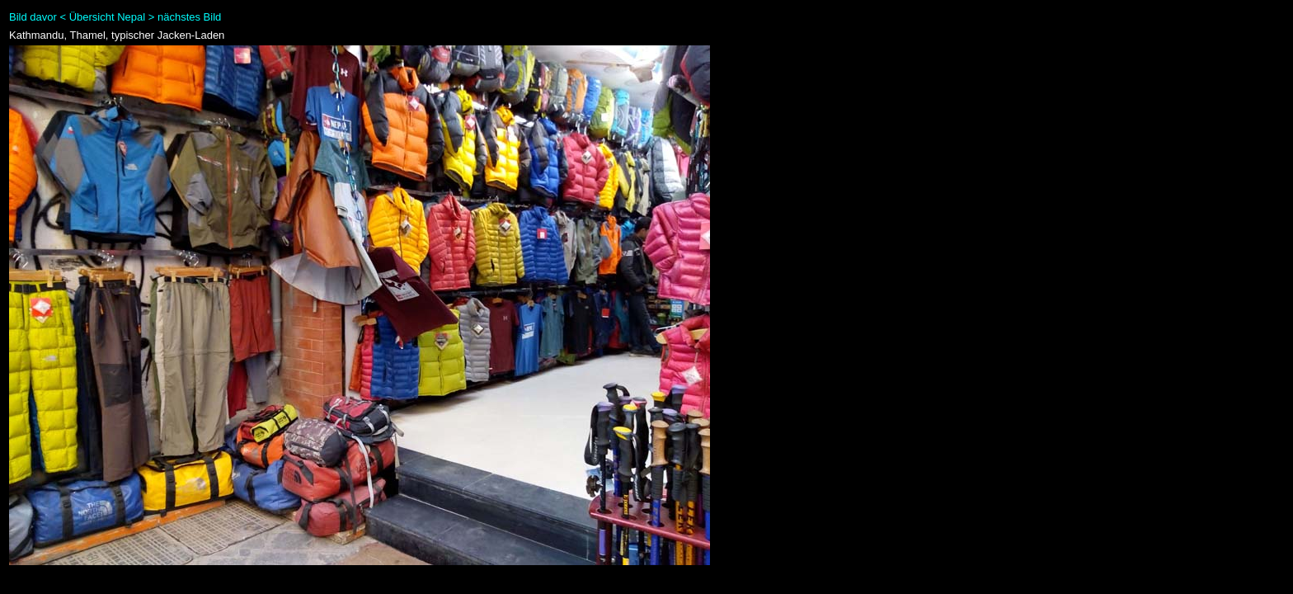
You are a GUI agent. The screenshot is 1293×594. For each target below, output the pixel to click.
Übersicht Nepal (107, 17)
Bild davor (33, 17)
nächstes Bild (189, 17)
